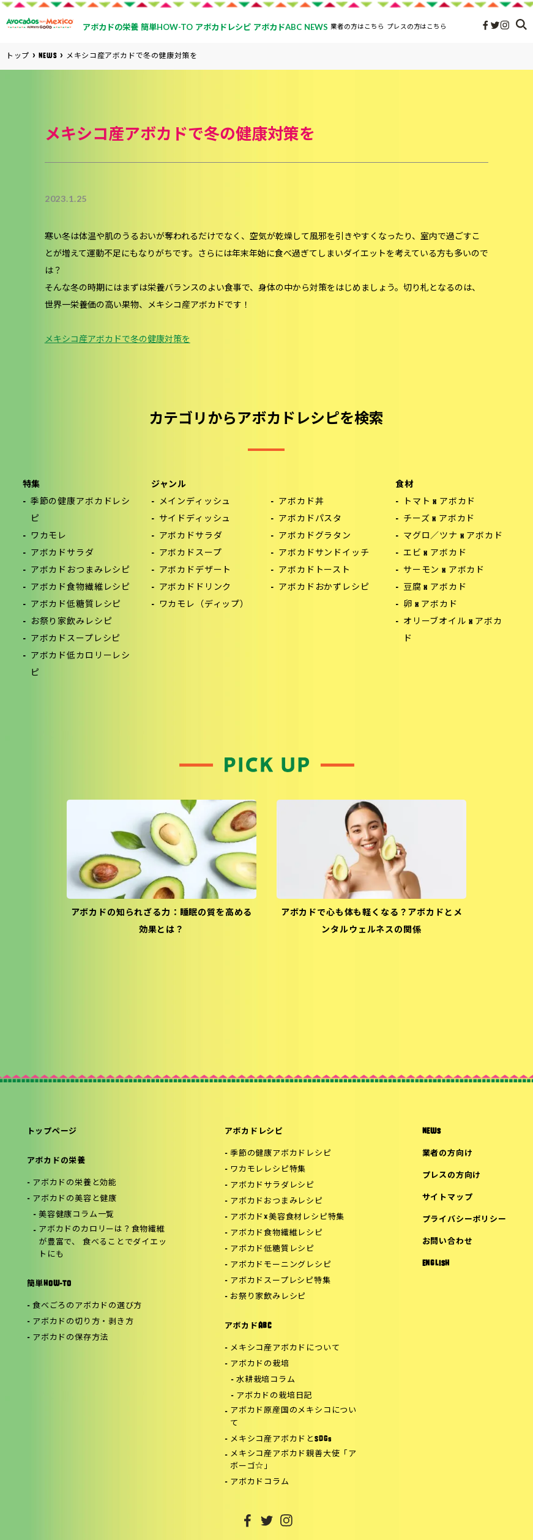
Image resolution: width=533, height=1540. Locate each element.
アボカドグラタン (314, 536)
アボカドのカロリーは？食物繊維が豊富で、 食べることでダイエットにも (102, 1242)
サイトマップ (447, 1198)
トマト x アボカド (439, 502)
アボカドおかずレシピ (323, 587)
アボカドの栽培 (259, 1364)
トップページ (52, 1132)
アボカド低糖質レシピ (76, 604)
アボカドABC (248, 1326)
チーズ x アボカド (439, 519)
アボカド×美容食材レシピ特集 (287, 1217)
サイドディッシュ (195, 519)
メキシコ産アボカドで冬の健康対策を (117, 339)
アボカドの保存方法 (70, 1338)
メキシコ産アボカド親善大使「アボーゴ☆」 (293, 1460)
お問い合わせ (447, 1242)
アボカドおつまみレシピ (80, 570)
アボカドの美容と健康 (74, 1199)
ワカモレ (49, 536)
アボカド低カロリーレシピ (80, 665)
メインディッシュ (195, 502)
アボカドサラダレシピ (272, 1185)
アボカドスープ (190, 553)
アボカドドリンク (195, 587)
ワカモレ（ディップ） (204, 604)
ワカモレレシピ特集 (268, 1170)
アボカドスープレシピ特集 (280, 1281)
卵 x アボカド (430, 604)
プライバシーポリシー (464, 1220)
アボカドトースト (314, 570)
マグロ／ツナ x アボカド (453, 536)
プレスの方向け (451, 1176)
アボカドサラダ (62, 553)
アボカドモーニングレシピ (280, 1265)
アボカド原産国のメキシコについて (293, 1417)
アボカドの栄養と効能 (74, 1183)
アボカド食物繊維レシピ (80, 587)
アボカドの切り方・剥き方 (82, 1322)
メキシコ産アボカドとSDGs (281, 1439)
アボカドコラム (259, 1482)
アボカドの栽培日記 (274, 1396)
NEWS (431, 1132)
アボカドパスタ (310, 519)
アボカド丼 (301, 502)
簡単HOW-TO (49, 1284)
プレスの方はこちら (417, 26)
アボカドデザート (195, 570)
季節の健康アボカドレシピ (80, 510)
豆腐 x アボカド (435, 587)
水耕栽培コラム (265, 1380)
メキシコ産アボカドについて (285, 1348)
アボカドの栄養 (56, 1161)
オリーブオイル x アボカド (452, 630)
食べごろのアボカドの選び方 (87, 1306)
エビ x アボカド (435, 553)
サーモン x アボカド (444, 570)
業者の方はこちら (357, 26)
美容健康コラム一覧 (76, 1215)
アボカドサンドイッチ (323, 553)
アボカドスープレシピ (76, 639)
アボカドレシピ (254, 1132)
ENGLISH (436, 1264)
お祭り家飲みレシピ (72, 622)
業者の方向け (447, 1154)
